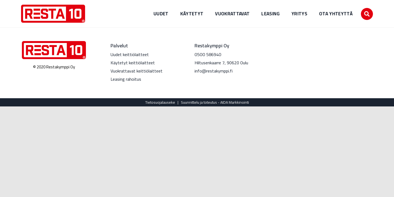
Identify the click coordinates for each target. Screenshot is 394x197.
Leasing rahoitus (126, 79)
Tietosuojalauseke (160, 102)
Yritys (299, 13)
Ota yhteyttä (336, 13)
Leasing (270, 13)
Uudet (161, 13)
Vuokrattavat (232, 13)
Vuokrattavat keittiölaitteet (137, 71)
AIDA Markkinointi (234, 102)
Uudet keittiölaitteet (130, 54)
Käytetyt (192, 13)
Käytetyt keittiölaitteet (133, 63)
